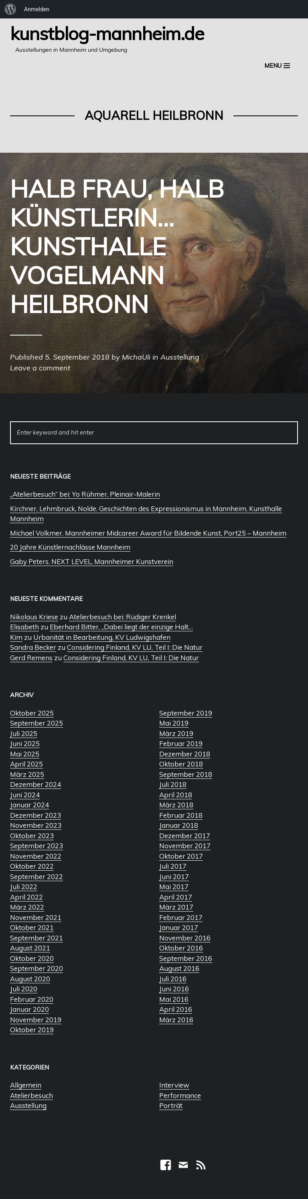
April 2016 (175, 1009)
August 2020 (30, 979)
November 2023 (35, 825)
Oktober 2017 (181, 856)
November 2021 (35, 917)
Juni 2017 (174, 876)
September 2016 (185, 958)
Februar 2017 (181, 917)
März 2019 (176, 733)
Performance (180, 1095)
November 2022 (35, 856)
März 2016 (176, 1019)
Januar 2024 (29, 805)
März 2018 (176, 805)
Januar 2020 (29, 1009)
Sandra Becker (33, 647)
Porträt (170, 1105)
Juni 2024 (25, 795)
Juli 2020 (23, 989)
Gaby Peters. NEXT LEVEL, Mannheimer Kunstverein (91, 561)
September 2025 (36, 723)
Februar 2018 (181, 815)
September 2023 (36, 845)
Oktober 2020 (32, 958)
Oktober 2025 (32, 713)
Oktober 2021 (32, 927)
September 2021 (36, 938)
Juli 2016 (172, 979)
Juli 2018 (172, 784)
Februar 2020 (31, 999)
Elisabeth (24, 627)
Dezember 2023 (35, 815)
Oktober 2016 (181, 948)
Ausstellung (28, 1105)
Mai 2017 (173, 886)
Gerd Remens (31, 657)
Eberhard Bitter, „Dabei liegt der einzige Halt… (121, 627)
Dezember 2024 (35, 784)
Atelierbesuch (31, 1095)
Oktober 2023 (32, 835)
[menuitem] (10, 9)
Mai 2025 (24, 754)
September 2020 (36, 968)
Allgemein (25, 1085)
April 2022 (26, 897)
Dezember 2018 (184, 754)
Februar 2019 (181, 743)
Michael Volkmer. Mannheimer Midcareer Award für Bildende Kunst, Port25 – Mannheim (148, 533)
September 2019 (185, 713)
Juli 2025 (23, 733)
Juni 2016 (174, 989)
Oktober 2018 (181, 764)
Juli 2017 (172, 866)
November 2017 (185, 845)
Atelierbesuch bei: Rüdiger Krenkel (122, 617)
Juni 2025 (25, 743)
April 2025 (26, 764)
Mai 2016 (173, 999)
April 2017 (175, 897)
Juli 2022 (23, 886)
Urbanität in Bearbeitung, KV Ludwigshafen (101, 637)
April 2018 (175, 795)
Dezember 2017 (184, 835)
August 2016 (179, 968)
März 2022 (27, 907)
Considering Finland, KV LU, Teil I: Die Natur (135, 647)
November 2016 (185, 938)
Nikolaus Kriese (34, 617)
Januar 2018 (178, 825)
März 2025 (27, 774)
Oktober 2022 (32, 866)
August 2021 (30, 948)
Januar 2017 (178, 927)
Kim (16, 637)
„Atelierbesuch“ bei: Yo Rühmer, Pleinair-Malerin (85, 494)
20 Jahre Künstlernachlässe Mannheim (70, 547)
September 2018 (185, 774)
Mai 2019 (173, 723)
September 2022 (36, 876)
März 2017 (176, 907)
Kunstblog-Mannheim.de (107, 33)
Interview (174, 1085)
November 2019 (35, 1019)
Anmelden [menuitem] (36, 9)
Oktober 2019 (32, 1029)
